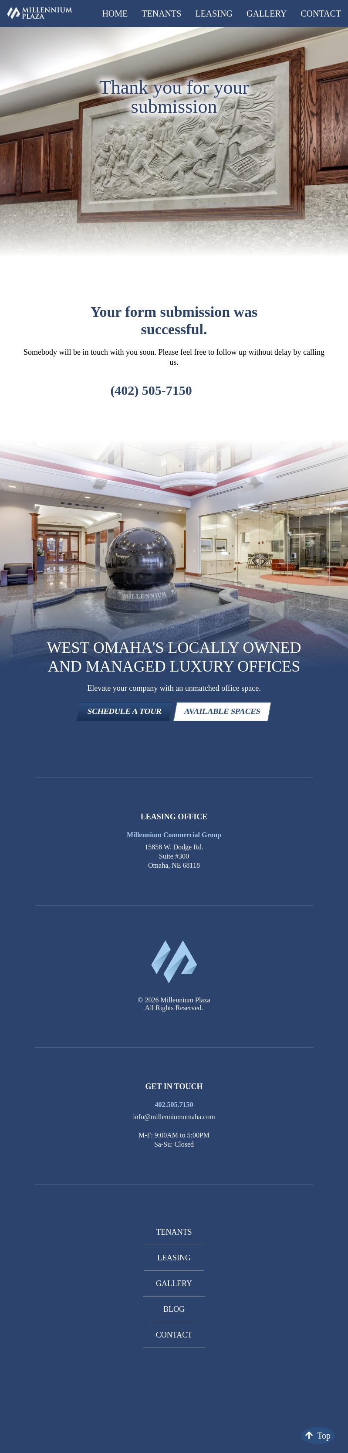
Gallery (267, 13)
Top (318, 1435)
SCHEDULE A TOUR (124, 711)
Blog (174, 1309)
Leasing (214, 13)
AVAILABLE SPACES (222, 711)
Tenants (161, 13)
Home (115, 13)
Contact (321, 13)
